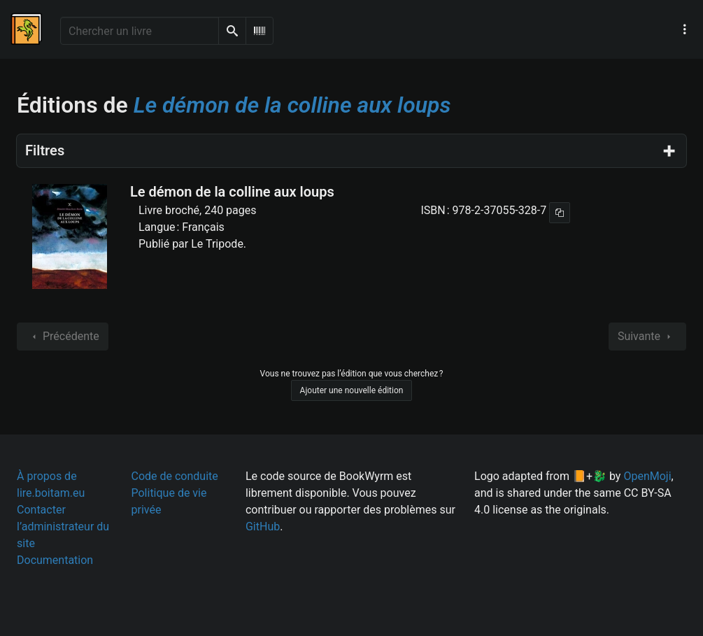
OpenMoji (647, 476)
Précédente (62, 336)
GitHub (263, 526)
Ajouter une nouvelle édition (352, 390)
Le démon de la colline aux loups (232, 191)
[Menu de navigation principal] (685, 29)
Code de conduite (174, 476)
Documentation (55, 560)
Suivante (647, 336)
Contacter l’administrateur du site (63, 526)
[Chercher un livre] (139, 31)
